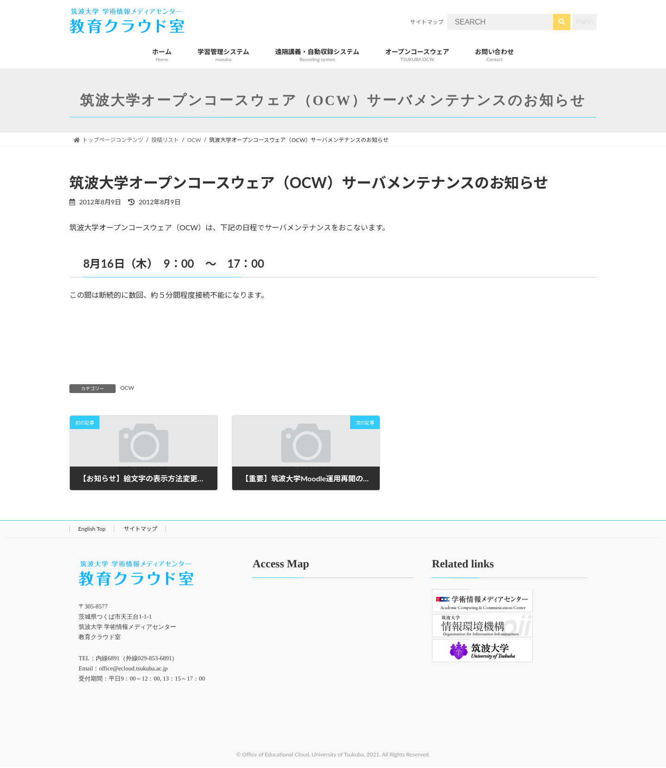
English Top (91, 528)
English (584, 21)
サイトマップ (427, 21)
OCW (127, 387)
